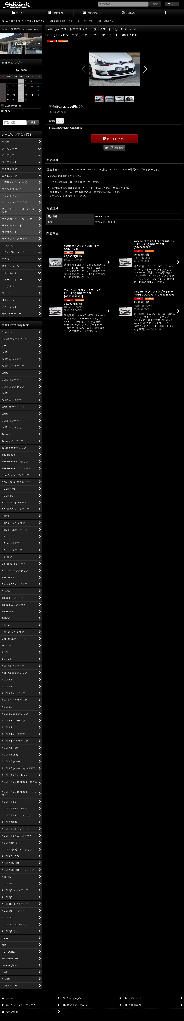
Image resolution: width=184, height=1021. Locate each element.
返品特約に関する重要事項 (65, 128)
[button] (165, 13)
